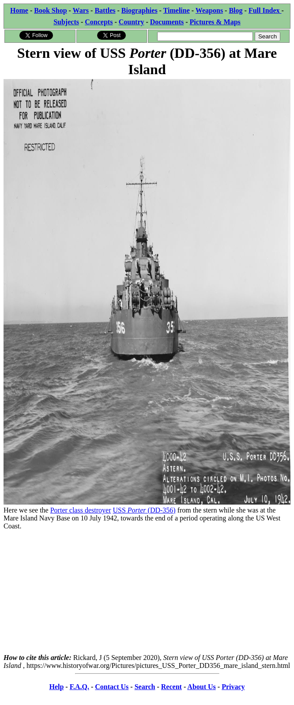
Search (145, 686)
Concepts (99, 22)
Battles (104, 10)
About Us (201, 686)
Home (19, 10)
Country (131, 22)
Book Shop (50, 10)
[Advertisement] (147, 592)
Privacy (233, 686)
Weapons (209, 10)
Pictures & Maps (215, 22)
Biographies (139, 10)
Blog (235, 10)
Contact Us (111, 686)
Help (56, 686)
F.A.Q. (79, 686)
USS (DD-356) (144, 510)
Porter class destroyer (80, 510)
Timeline (176, 10)
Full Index (265, 10)
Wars (81, 10)
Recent (171, 686)
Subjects (66, 22)
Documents (167, 22)
